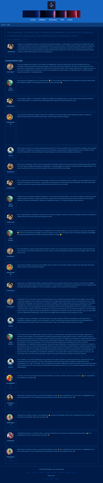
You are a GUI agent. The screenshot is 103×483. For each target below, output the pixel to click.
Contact (70, 19)
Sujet (8, 24)
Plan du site (35, 472)
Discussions (53, 19)
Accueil (33, 19)
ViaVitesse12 (16, 39)
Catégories (42, 19)
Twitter (51, 479)
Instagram (57, 479)
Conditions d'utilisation (50, 472)
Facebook (45, 479)
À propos (41, 472)
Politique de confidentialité (64, 472)
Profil (62, 19)
